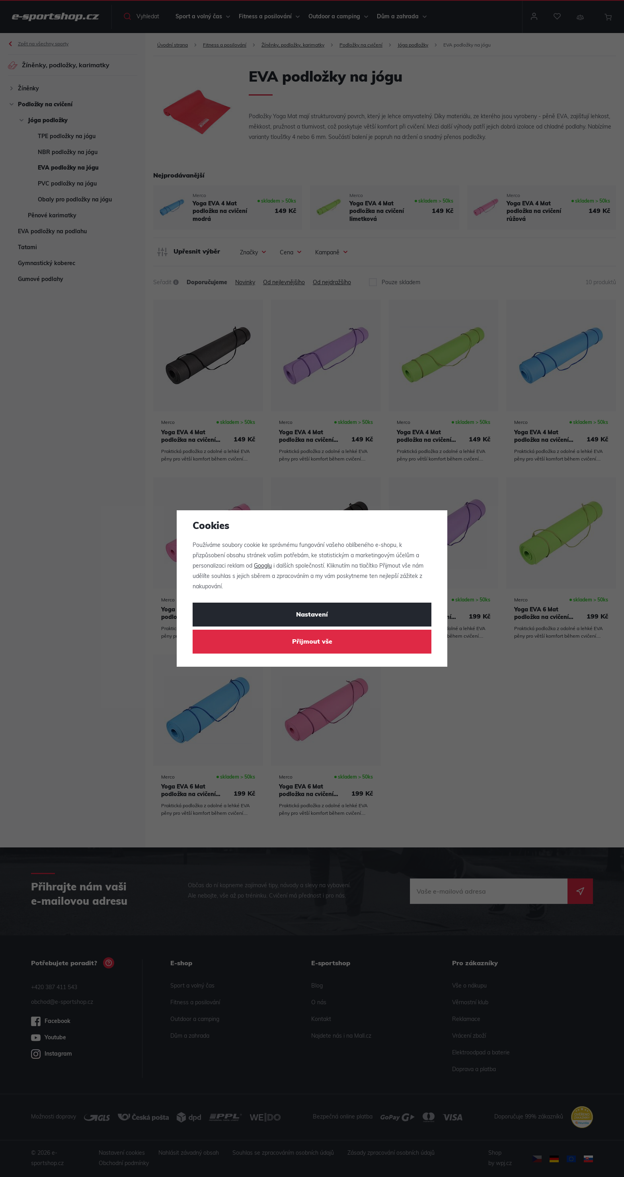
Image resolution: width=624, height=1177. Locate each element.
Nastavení (312, 615)
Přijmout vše (312, 642)
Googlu (263, 566)
